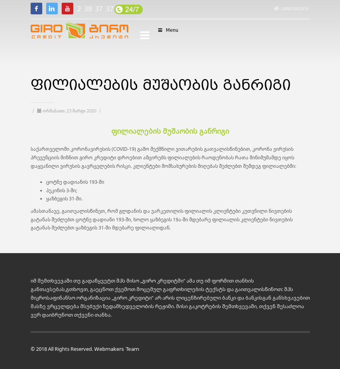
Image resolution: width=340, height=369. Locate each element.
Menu (168, 30)
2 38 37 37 (95, 9)
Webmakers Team (116, 349)
